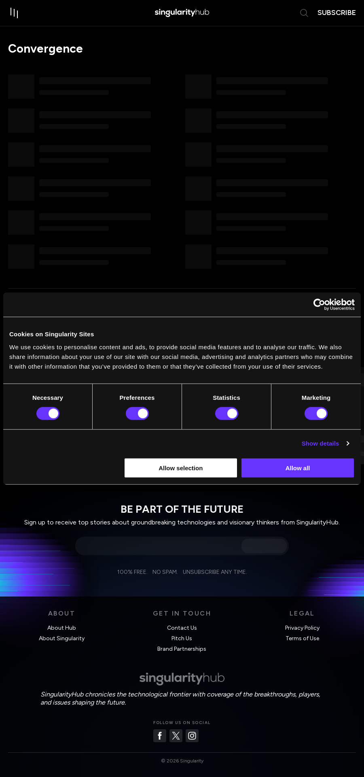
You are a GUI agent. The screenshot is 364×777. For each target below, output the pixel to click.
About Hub (61, 627)
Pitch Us (181, 638)
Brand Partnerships (181, 648)
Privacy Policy (302, 627)
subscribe (336, 12)
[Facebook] (159, 735)
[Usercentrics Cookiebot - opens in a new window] (319, 305)
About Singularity (62, 638)
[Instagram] (192, 735)
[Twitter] (175, 735)
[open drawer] (14, 12)
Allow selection (181, 467)
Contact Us (182, 627)
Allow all (298, 467)
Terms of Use (302, 638)
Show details (320, 443)
